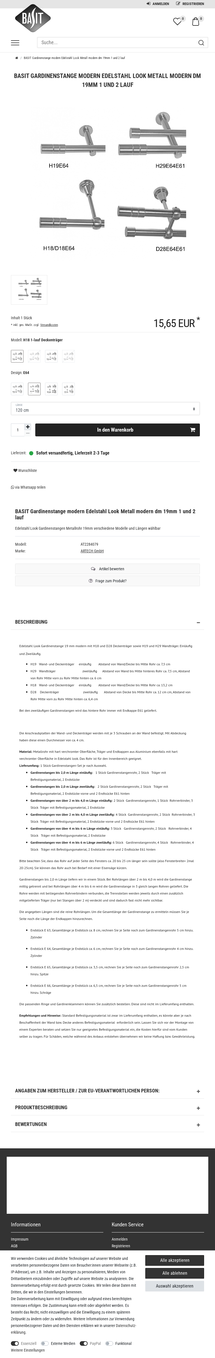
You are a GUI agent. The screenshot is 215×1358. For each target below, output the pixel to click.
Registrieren (190, 4)
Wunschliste (25, 470)
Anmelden (158, 4)
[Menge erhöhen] (27, 427)
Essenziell (28, 1343)
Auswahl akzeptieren (174, 1286)
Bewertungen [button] (107, 1125)
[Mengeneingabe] (17, 430)
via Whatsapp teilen (28, 487)
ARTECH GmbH (92, 551)
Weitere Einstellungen (28, 1350)
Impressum (20, 1239)
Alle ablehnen (174, 1273)
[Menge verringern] (27, 433)
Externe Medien (63, 1343)
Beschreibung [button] (107, 623)
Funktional (123, 1343)
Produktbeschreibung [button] (107, 1108)
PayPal (95, 1343)
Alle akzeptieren (175, 1260)
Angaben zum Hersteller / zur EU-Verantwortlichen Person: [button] (107, 1091)
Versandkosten (49, 325)
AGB (14, 1246)
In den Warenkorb (146, 430)
